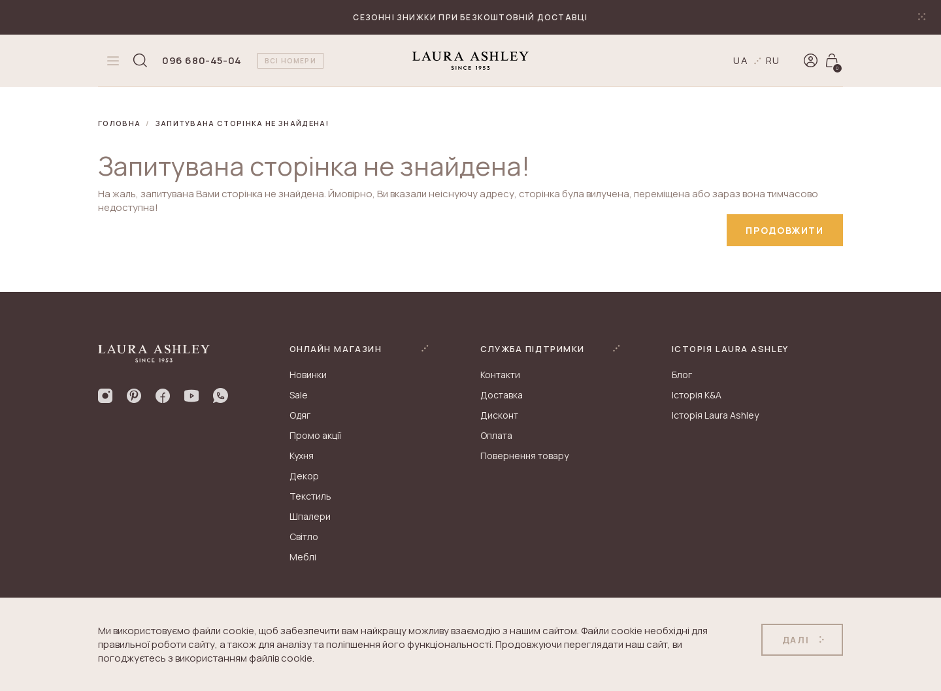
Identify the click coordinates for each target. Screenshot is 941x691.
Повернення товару (524, 456)
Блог (682, 375)
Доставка (501, 395)
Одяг (299, 416)
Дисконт (499, 416)
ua (741, 60)
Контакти (500, 375)
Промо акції (315, 436)
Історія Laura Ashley (715, 416)
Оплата (496, 436)
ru (773, 60)
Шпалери (310, 517)
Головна (119, 123)
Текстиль (310, 496)
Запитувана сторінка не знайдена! (242, 123)
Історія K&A (696, 395)
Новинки (308, 375)
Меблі (302, 557)
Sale (298, 395)
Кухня (301, 456)
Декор (304, 476)
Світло (303, 537)
